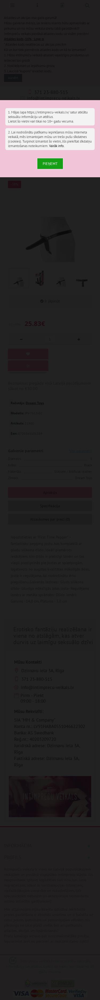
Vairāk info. (57, 146)
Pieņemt (50, 163)
